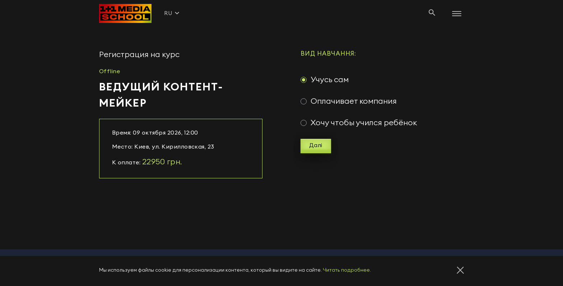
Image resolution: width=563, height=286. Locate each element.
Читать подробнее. (347, 270)
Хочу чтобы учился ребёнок (364, 123)
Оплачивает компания (354, 101)
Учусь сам (330, 80)
